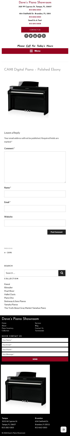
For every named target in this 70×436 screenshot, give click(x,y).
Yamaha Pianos (11, 304)
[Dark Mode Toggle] (63, 429)
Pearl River (9, 291)
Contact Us (35, 30)
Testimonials (39, 331)
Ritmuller (8, 287)
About (4, 326)
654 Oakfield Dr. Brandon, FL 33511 (35, 14)
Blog (36, 326)
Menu (35, 51)
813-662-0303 (35, 17)
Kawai (7, 284)
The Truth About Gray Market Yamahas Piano (25, 308)
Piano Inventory (7, 328)
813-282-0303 (35, 10)
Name (7, 187)
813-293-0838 (35, 24)
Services (38, 323)
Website (8, 216)
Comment (9, 148)
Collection (5, 331)
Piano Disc (9, 297)
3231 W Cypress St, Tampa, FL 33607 (35, 7)
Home (4, 323)
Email (7, 202)
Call (28, 46)
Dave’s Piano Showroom (35, 2)
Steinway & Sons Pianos (15, 301)
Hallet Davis (9, 294)
